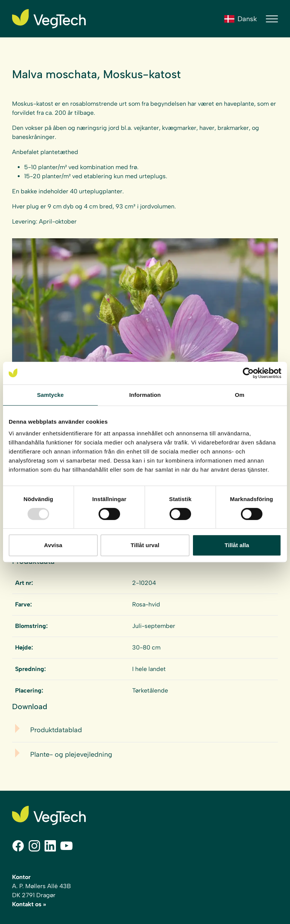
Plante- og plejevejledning (71, 754)
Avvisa (53, 545)
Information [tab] (145, 395)
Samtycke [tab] (50, 395)
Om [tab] (239, 395)
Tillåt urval (145, 545)
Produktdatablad (56, 730)
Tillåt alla (237, 545)
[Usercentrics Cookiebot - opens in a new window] (248, 373)
